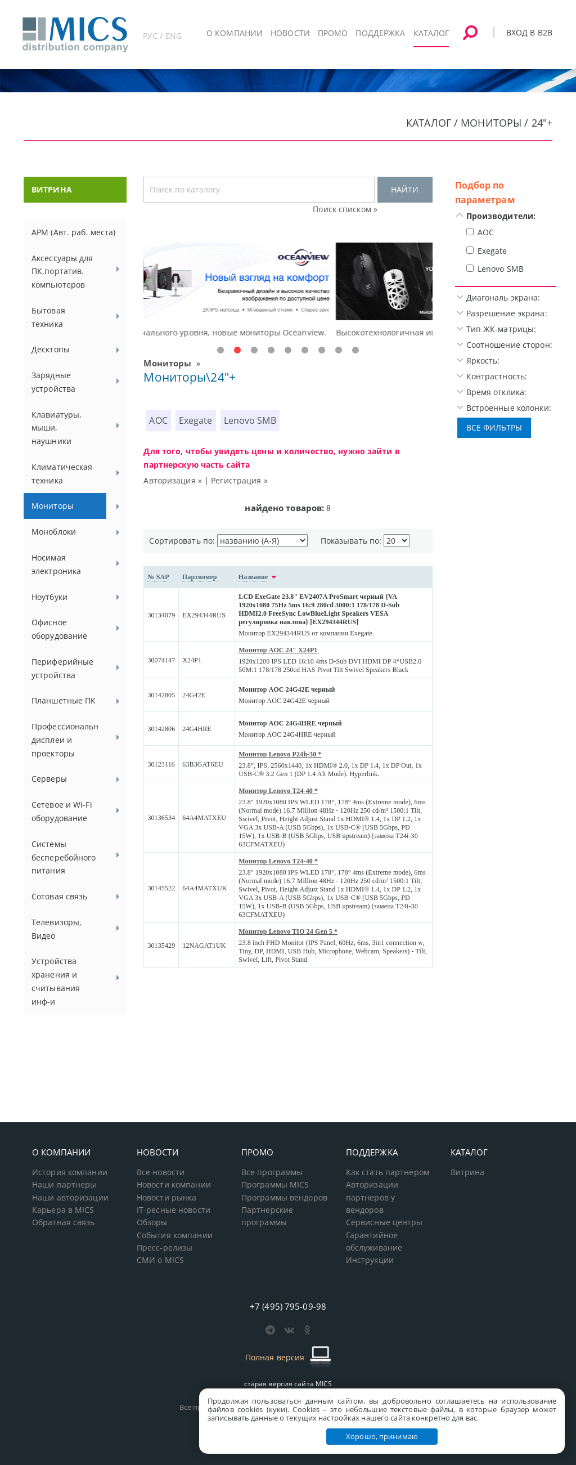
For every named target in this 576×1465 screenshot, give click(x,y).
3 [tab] (254, 350)
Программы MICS (275, 1185)
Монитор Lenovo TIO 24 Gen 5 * (288, 931)
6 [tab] (304, 350)
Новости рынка (167, 1198)
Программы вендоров (284, 1198)
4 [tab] (271, 350)
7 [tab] (321, 350)
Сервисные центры (384, 1222)
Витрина (468, 1172)
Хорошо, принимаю (382, 1436)
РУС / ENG (162, 35)
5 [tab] (288, 350)
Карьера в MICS (63, 1210)
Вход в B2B (529, 32)
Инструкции (370, 1260)
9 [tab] (355, 350)
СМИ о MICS (160, 1260)
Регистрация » (239, 480)
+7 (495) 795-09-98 (288, 1306)
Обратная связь (63, 1222)
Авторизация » (172, 480)
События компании (175, 1235)
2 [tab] (237, 350)
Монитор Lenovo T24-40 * (278, 791)
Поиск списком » (345, 209)
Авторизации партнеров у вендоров (372, 1197)
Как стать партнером (387, 1172)
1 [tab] (220, 350)
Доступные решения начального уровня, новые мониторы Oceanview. (282, 332)
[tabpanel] (287, 291)
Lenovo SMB (250, 420)
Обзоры (152, 1222)
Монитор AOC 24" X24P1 (277, 650)
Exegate (196, 420)
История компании (69, 1172)
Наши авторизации (70, 1198)
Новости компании (174, 1185)
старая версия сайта (288, 1383)
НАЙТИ (404, 189)
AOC (158, 420)
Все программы (272, 1172)
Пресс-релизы (164, 1248)
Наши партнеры (64, 1185)
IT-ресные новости (173, 1210)
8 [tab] (338, 350)
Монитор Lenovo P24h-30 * (279, 754)
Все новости (160, 1172)
